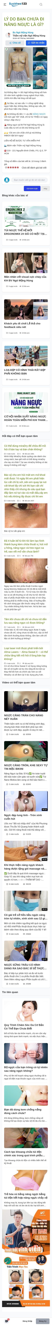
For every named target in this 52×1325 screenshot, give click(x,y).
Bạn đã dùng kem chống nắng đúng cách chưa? (22, 1111)
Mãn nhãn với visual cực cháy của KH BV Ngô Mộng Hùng (25, 278)
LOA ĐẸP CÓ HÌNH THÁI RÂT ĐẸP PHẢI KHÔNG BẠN (24, 372)
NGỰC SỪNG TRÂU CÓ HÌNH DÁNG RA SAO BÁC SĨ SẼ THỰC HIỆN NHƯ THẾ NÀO (24, 966)
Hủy (45, 188)
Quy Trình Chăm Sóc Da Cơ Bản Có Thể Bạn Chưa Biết (24, 1027)
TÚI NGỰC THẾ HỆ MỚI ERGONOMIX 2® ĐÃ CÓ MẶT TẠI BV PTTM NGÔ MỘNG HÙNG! (24, 232)
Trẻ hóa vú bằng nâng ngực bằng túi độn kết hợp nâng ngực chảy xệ (25, 1196)
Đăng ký (42, 1321)
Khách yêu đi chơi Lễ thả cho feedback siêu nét (22, 325)
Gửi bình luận (32, 188)
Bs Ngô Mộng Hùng (23, 32)
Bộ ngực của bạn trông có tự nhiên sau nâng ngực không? (26, 1069)
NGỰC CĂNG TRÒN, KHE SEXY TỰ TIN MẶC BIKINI (25, 767)
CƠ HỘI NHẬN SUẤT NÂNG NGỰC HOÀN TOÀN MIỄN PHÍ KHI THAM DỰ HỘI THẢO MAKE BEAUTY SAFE (25, 418)
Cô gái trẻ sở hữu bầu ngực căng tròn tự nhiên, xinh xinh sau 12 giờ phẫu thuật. (25, 916)
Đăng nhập (27, 1321)
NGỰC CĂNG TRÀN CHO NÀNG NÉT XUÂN (23, 717)
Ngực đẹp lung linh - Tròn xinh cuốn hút (23, 817)
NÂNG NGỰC (39, 114)
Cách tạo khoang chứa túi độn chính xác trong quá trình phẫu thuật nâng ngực (23, 1153)
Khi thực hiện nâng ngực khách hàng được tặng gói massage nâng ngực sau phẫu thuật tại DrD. (25, 867)
